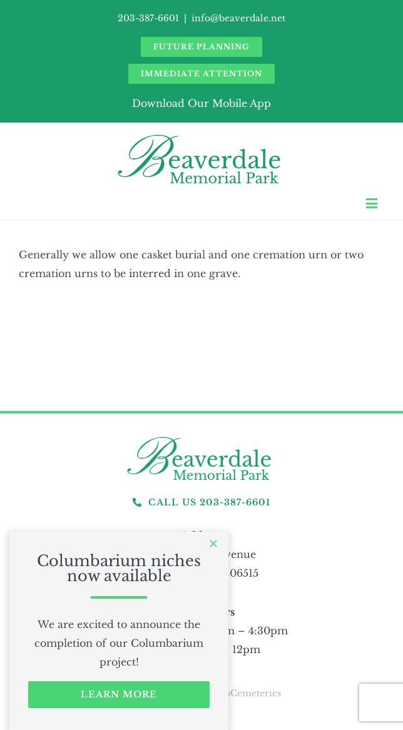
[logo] (201, 437)
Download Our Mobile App (201, 103)
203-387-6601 (148, 18)
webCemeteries (246, 693)
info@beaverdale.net (238, 18)
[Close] (213, 543)
